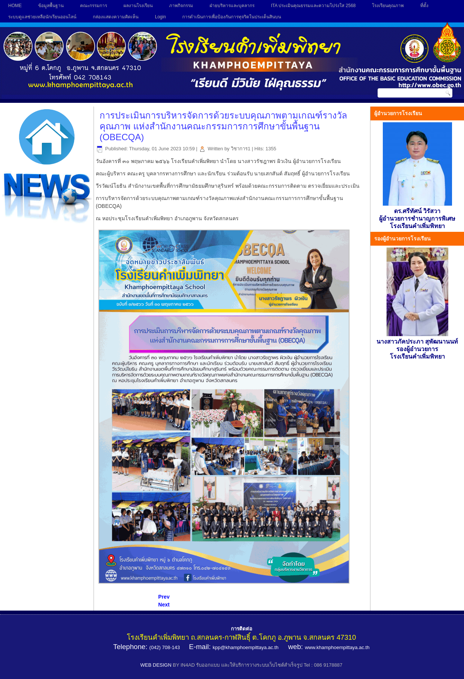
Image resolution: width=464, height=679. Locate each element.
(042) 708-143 (164, 647)
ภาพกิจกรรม (181, 5)
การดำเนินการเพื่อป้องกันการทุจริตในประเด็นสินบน (231, 16)
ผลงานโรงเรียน (138, 5)
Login (160, 16)
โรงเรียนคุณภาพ (388, 5)
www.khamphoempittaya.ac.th (337, 647)
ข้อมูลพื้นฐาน (51, 5)
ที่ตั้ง (424, 5)
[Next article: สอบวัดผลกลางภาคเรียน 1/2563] (164, 605)
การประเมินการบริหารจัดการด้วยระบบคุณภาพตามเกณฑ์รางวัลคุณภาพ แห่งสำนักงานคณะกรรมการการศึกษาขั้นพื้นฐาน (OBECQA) (223, 126)
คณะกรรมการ (93, 5)
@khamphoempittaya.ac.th (249, 647)
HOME (15, 5)
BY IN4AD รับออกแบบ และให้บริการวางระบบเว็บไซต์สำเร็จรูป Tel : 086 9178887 (257, 665)
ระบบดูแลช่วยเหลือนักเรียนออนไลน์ (42, 16)
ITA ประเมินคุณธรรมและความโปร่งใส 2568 (313, 5)
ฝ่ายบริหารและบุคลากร (232, 5)
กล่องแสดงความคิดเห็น (115, 16)
